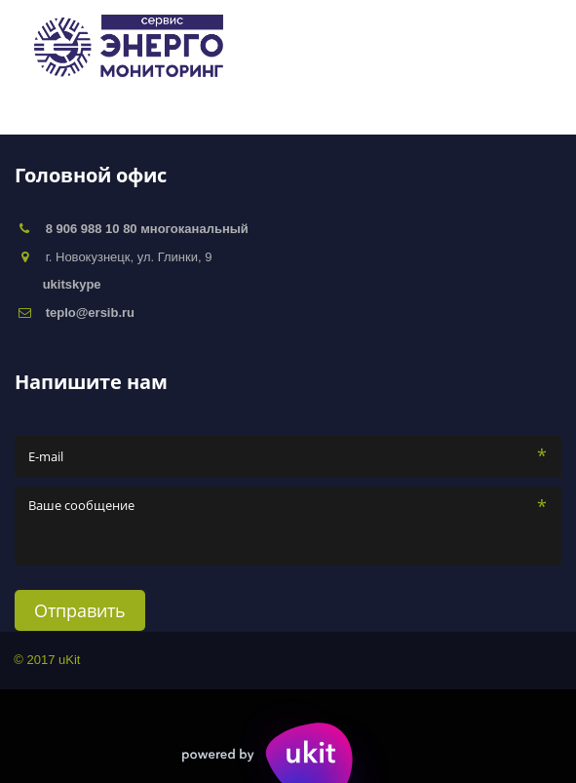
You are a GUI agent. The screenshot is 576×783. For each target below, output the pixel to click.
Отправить (80, 610)
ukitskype (72, 284)
